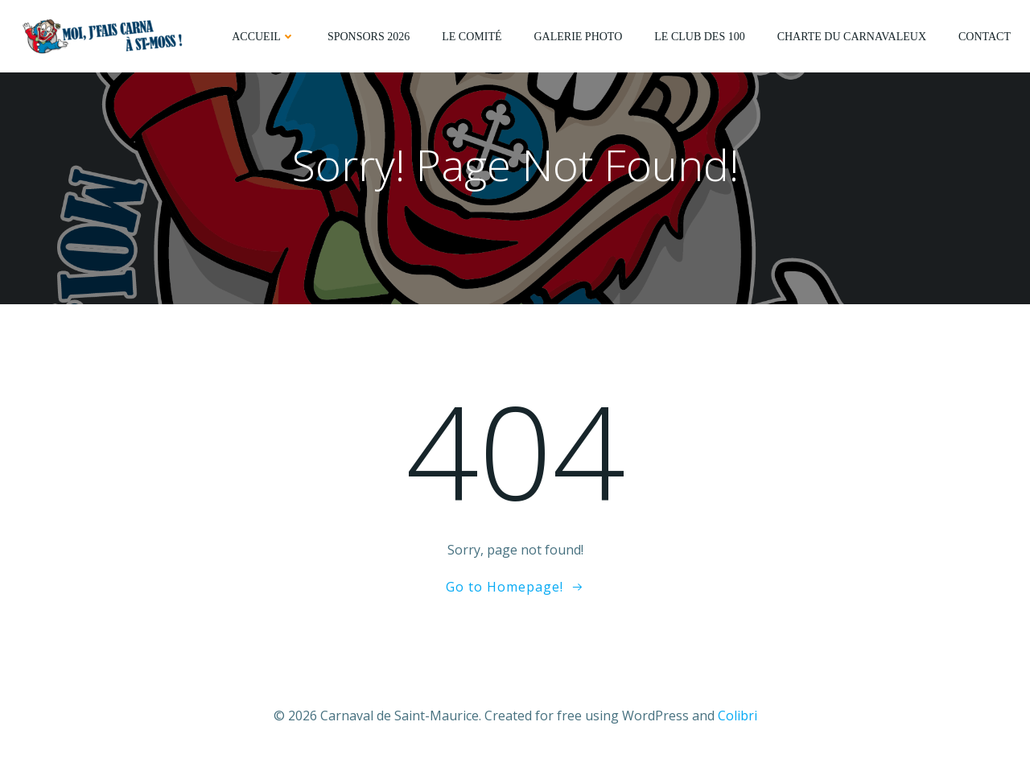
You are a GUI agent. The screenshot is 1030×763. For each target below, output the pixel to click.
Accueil (263, 37)
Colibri (737, 715)
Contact (984, 37)
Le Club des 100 (699, 37)
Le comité (471, 37)
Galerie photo (578, 37)
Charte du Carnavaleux (851, 37)
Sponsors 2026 (369, 37)
